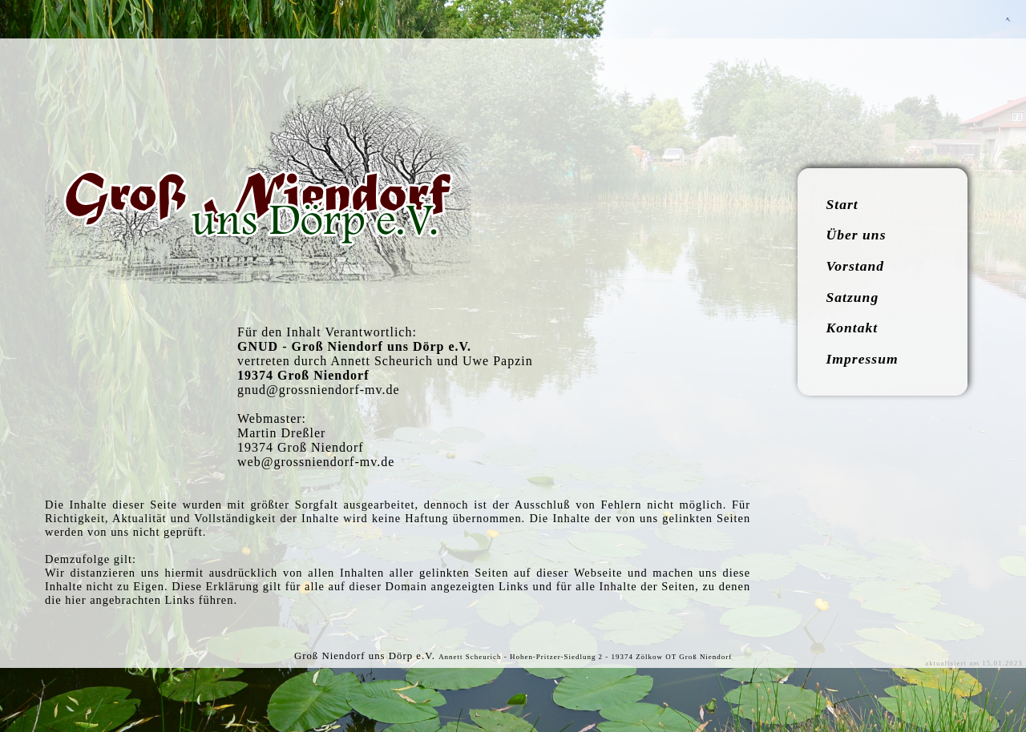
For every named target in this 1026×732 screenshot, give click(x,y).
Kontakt (852, 328)
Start (842, 204)
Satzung (852, 297)
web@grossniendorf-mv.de (315, 462)
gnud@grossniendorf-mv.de (318, 389)
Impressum (862, 359)
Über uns (856, 235)
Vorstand (855, 266)
